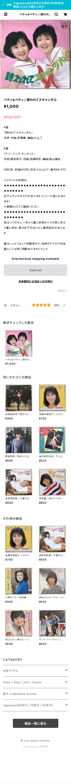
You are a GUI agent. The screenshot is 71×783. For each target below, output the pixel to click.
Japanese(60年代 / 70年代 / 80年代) (28, 705)
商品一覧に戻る (36, 723)
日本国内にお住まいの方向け (36, 281)
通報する (62, 290)
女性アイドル (10, 670)
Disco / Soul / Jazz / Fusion (22, 682)
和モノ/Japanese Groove (20, 693)
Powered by (35, 746)
